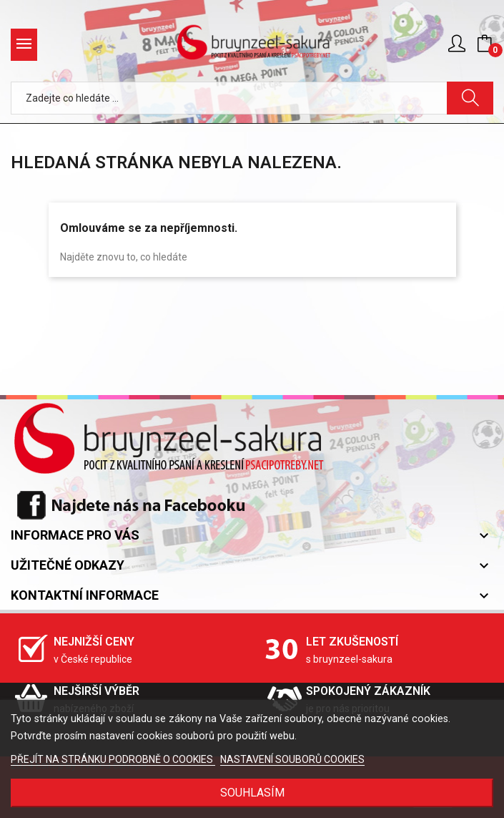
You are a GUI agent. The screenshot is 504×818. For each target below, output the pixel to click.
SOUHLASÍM (252, 792)
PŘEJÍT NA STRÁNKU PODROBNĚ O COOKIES (113, 759)
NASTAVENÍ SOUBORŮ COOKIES (292, 759)
